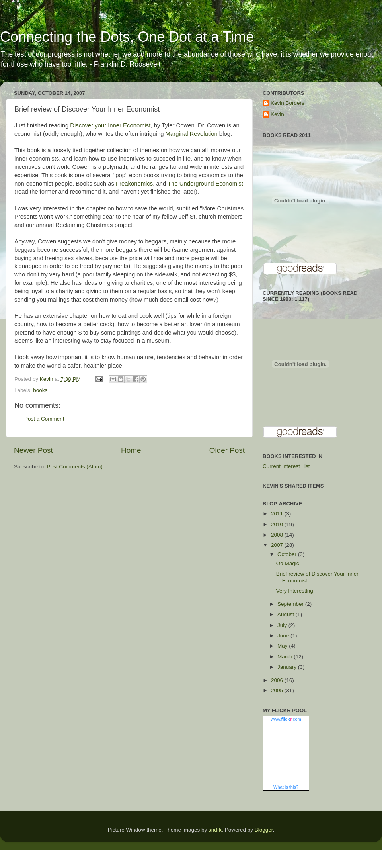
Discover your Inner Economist (110, 125)
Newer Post (33, 450)
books (40, 390)
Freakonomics (134, 183)
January (287, 667)
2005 (278, 690)
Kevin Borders (287, 103)
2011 (278, 514)
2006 (278, 680)
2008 (278, 535)
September (291, 604)
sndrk (215, 830)
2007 (278, 545)
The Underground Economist (205, 183)
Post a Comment (44, 419)
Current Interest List (286, 466)
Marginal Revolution (192, 134)
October (287, 554)
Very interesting (294, 591)
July (282, 625)
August (286, 614)
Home (131, 450)
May (283, 646)
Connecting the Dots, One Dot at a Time (127, 37)
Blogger (264, 830)
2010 (278, 524)
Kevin (277, 114)
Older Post (227, 450)
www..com (286, 719)
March (285, 657)
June (283, 635)
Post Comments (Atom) (75, 467)
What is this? (285, 787)
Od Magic (287, 563)
